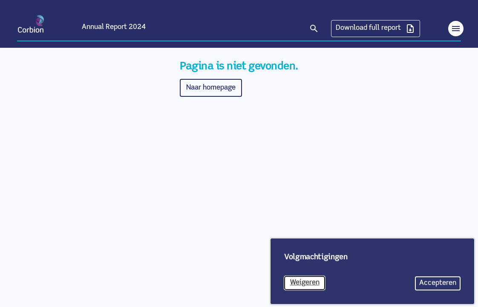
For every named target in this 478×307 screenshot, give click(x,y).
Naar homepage (211, 87)
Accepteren (440, 287)
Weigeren (307, 287)
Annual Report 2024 (114, 27)
